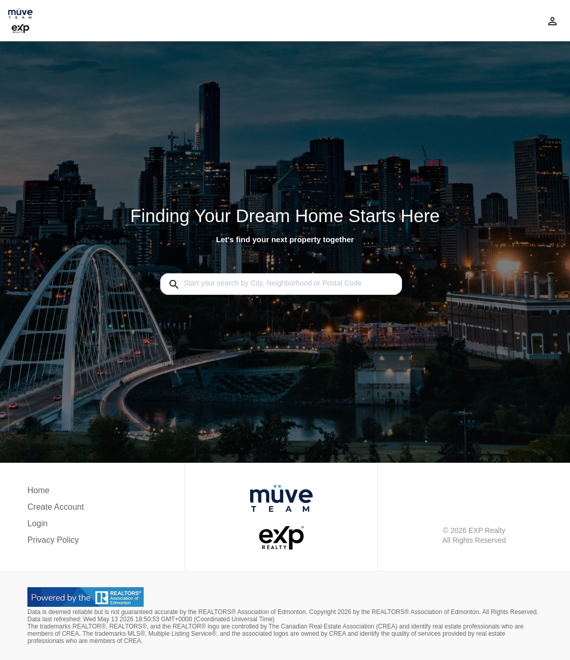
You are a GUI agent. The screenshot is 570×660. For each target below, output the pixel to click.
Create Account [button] (55, 506)
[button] (55, 526)
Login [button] (37, 523)
